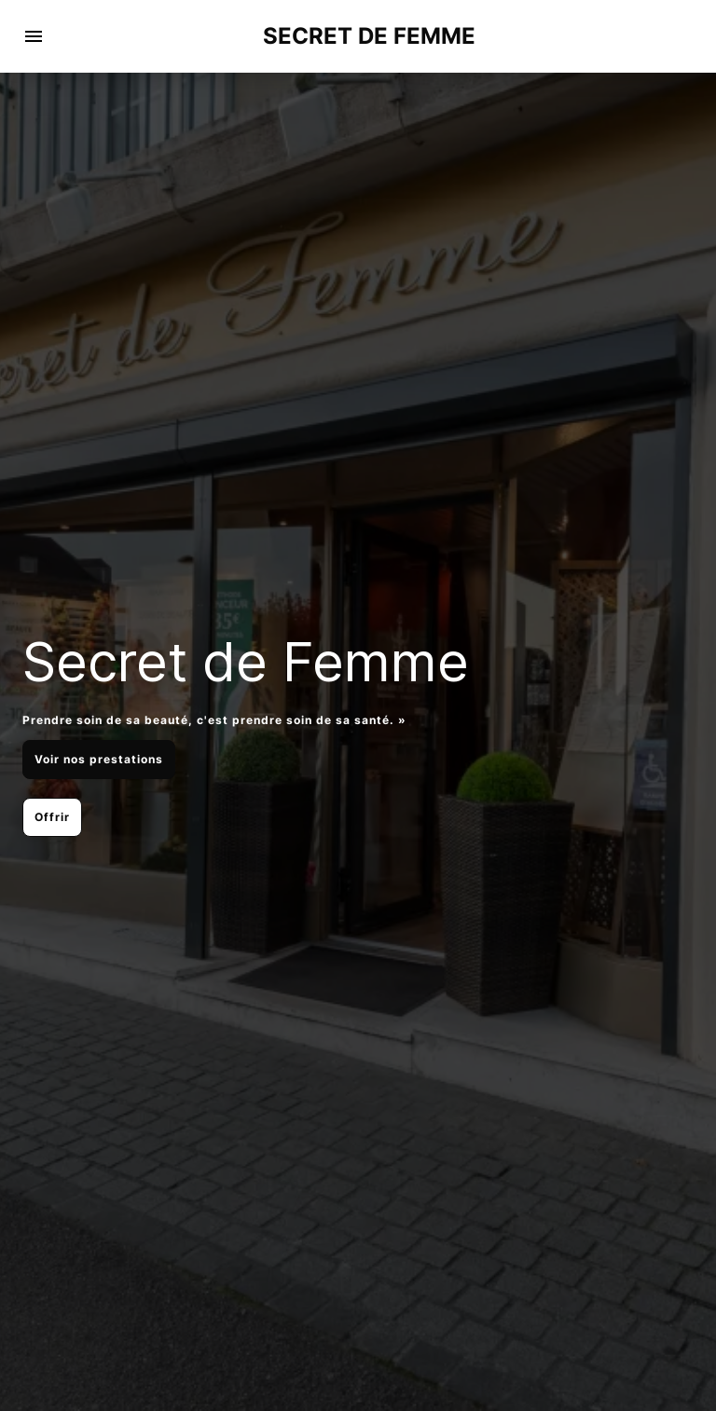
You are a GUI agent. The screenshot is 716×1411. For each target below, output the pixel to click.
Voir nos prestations (98, 759)
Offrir (52, 817)
